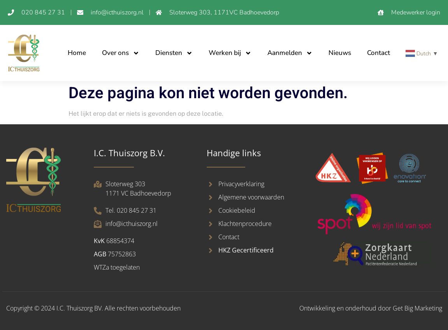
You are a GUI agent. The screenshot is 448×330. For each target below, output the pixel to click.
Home (77, 52)
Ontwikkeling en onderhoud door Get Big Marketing (370, 308)
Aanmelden (290, 53)
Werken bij (230, 53)
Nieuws (340, 52)
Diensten (174, 53)
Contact (378, 52)
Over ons (120, 53)
